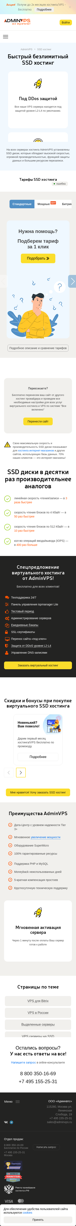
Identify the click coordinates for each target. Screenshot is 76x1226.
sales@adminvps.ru (59, 1122)
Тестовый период (22, 611)
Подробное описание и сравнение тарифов (38, 348)
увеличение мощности (45, 837)
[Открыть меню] (5, 36)
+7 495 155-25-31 (38, 1081)
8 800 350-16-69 (38, 1073)
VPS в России (38, 1012)
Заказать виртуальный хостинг (38, 665)
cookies (27, 1212)
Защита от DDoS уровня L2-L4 (31, 645)
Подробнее (44, 9)
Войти (66, 22)
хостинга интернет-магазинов (36, 450)
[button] (21, 772)
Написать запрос (46, 1147)
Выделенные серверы (38, 1024)
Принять (38, 1219)
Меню (8, 1101)
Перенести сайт (38, 421)
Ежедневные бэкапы (24, 625)
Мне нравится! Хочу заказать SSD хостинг (38, 792)
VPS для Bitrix (38, 1001)
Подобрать (38, 258)
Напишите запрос (23, 1062)
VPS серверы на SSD (38, 1036)
